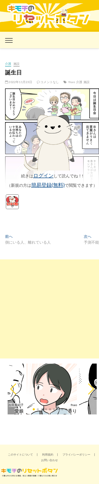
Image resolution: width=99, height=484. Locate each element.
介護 (8, 64)
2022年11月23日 (18, 82)
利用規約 (47, 454)
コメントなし (48, 82)
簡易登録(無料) (48, 185)
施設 (16, 64)
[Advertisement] (49, 308)
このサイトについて (20, 454)
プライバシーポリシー (76, 454)
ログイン (43, 175)
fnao (72, 82)
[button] (13, 389)
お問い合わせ (49, 460)
